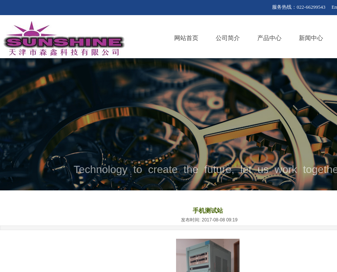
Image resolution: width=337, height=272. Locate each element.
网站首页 (186, 38)
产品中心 (269, 38)
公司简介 (228, 38)
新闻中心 (311, 38)
